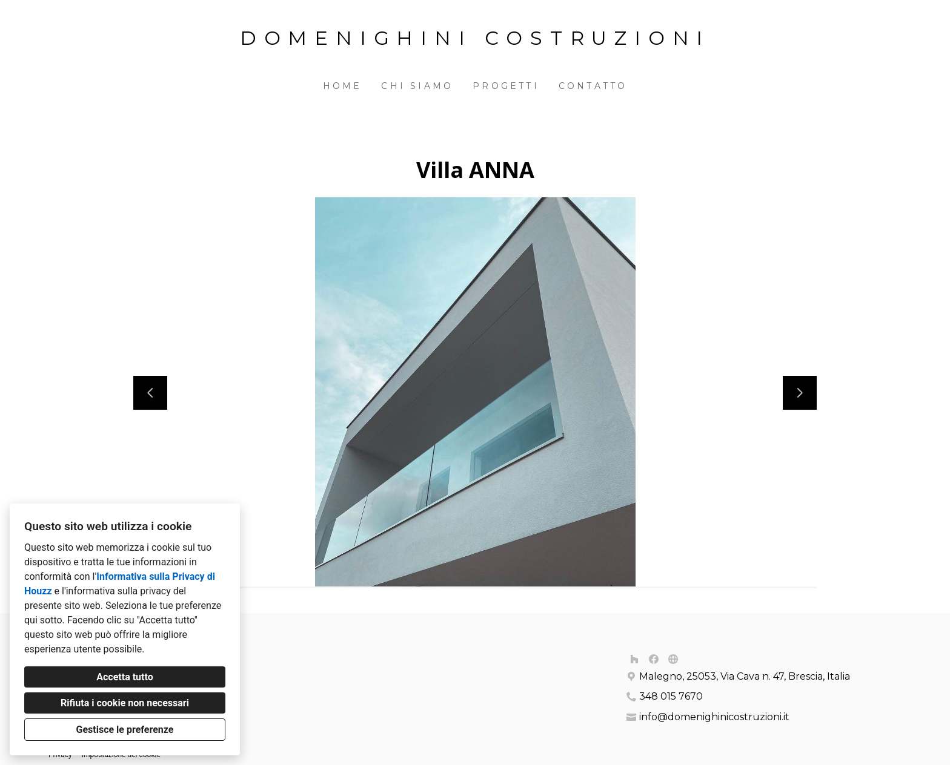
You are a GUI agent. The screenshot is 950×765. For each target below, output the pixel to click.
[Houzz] (634, 659)
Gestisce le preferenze (125, 729)
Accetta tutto (124, 677)
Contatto (593, 85)
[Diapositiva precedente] (150, 393)
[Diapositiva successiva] (800, 393)
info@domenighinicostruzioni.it (714, 717)
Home (342, 85)
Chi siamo (417, 85)
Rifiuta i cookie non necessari (125, 703)
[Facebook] (654, 659)
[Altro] (673, 659)
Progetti (506, 85)
